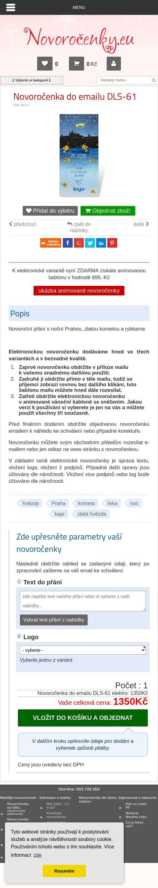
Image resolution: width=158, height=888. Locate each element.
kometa (86, 503)
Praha (59, 503)
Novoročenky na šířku (18, 809)
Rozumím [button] (64, 871)
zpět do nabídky (79, 227)
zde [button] (38, 855)
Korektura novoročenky (56, 815)
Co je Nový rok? (134, 824)
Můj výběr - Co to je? (58, 805)
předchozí (22, 224)
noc (134, 503)
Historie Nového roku (136, 815)
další (141, 224)
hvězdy (31, 503)
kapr (60, 514)
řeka (112, 503)
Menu (79, 7)
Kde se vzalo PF (136, 805)
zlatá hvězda (91, 514)
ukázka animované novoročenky (78, 290)
